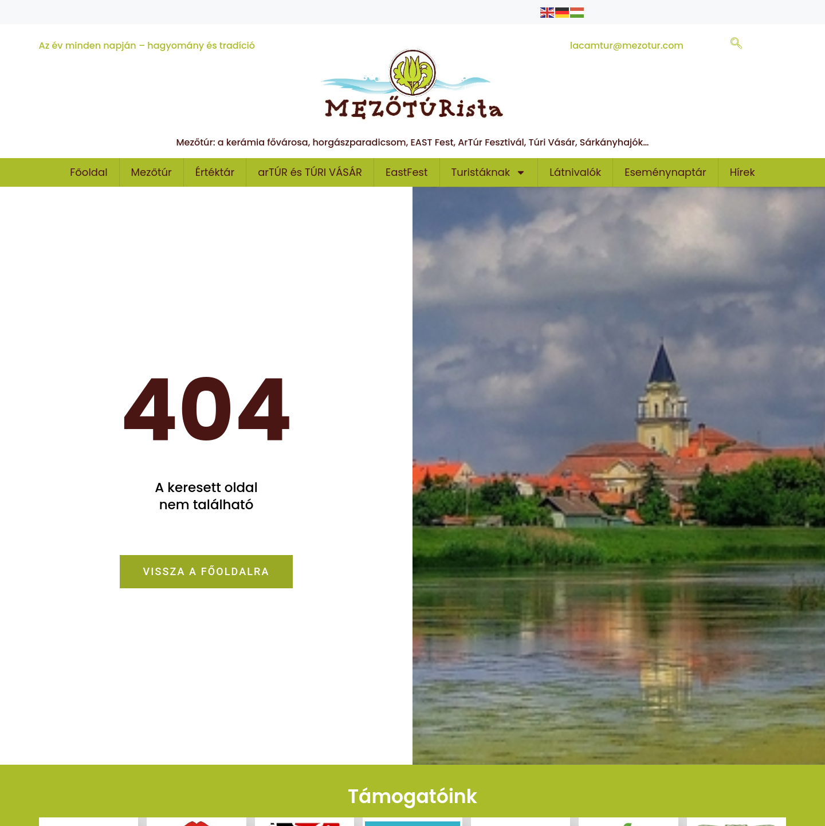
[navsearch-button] (736, 44)
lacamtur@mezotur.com (626, 45)
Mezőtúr (151, 172)
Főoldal (88, 172)
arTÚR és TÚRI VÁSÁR (310, 172)
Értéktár (214, 172)
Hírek (742, 172)
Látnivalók (575, 172)
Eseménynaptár (665, 172)
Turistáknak (489, 172)
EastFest (407, 172)
